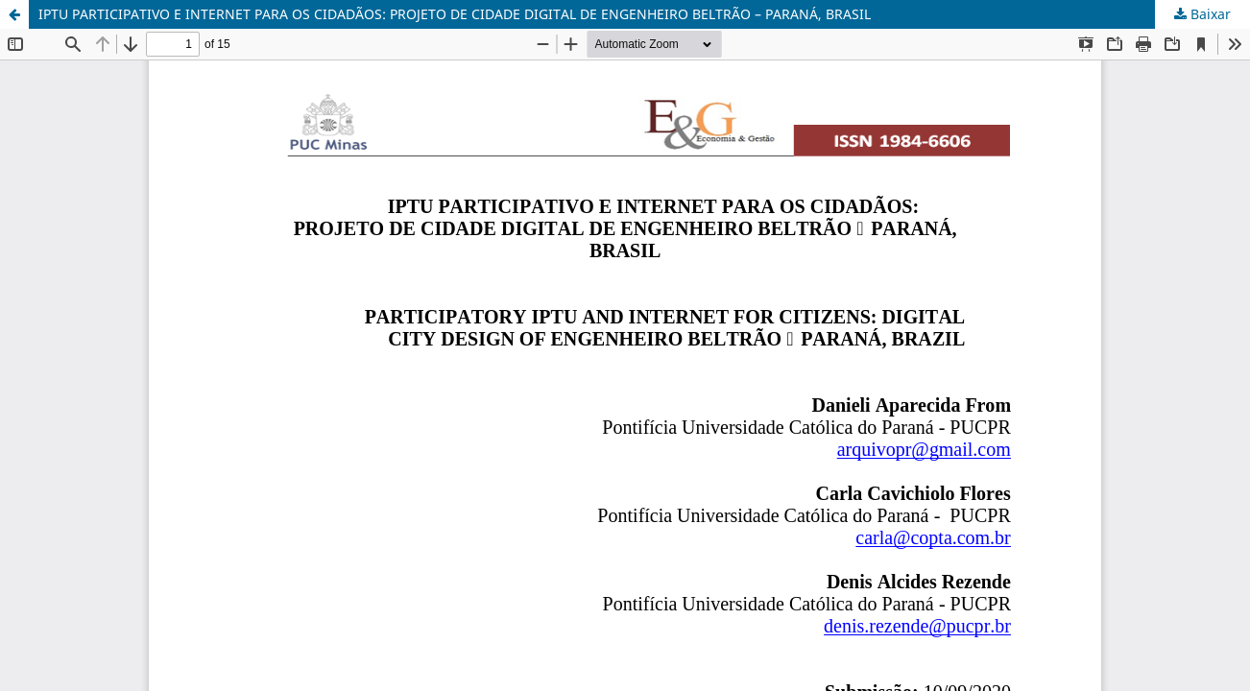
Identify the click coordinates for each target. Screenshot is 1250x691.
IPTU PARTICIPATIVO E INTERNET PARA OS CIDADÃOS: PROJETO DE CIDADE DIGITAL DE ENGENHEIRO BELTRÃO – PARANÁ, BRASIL (454, 14)
